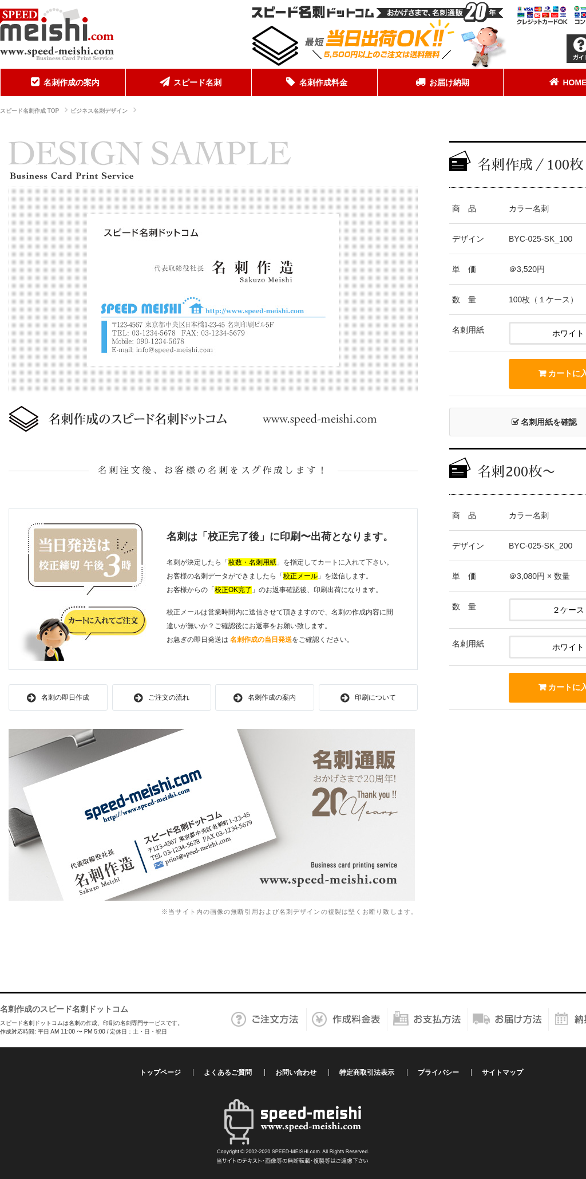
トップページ (160, 1072)
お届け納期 (440, 82)
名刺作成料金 (314, 82)
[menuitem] (63, 82)
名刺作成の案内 (63, 82)
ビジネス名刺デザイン (99, 111)
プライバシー (438, 1072)
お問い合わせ (295, 1072)
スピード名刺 (188, 82)
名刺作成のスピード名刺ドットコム (64, 1009)
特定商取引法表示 (366, 1072)
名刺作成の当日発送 (261, 640)
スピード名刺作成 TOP (29, 111)
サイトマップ (502, 1072)
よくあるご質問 (228, 1072)
